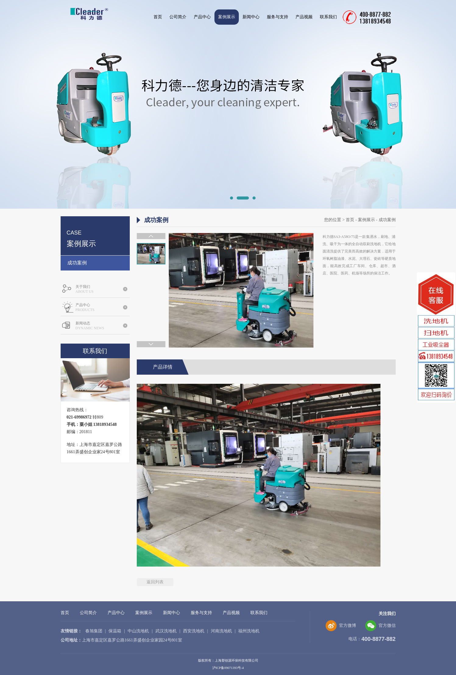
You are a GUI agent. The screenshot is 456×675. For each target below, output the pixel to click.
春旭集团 (93, 631)
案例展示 (226, 17)
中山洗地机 (138, 631)
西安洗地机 (193, 631)
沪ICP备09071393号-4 (228, 668)
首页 (158, 17)
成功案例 (77, 262)
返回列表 (155, 582)
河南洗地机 (221, 631)
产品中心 (202, 17)
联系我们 (328, 17)
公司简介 (177, 17)
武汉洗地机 (166, 631)
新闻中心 (251, 17)
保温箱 (114, 631)
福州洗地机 (249, 631)
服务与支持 (277, 17)
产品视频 (304, 17)
